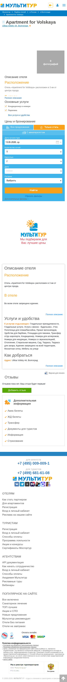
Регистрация (9, 507)
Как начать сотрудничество (18, 566)
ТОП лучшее (9, 607)
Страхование (15, 441)
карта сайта (7, 659)
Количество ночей (12, 147)
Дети (7, 167)
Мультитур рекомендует (16, 618)
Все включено (10, 599)
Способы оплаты (12, 536)
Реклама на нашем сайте (17, 514)
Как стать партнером (14, 499)
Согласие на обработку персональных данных (21, 645)
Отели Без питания (13, 622)
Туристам (10, 523)
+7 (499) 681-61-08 (33, 473)
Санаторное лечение (14, 603)
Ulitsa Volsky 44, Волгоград (15, 26)
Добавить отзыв (17, 390)
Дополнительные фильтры (16, 199)
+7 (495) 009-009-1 (33, 463)
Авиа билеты (15, 410)
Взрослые (9, 157)
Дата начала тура (12, 138)
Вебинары (8, 585)
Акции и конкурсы (12, 544)
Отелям (8, 493)
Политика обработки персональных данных (20, 647)
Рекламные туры (12, 581)
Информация (15, 434)
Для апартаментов (13, 503)
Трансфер (13, 422)
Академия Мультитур (14, 577)
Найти (33, 190)
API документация (13, 562)
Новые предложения (14, 614)
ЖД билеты (14, 416)
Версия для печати (56, 373)
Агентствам (11, 556)
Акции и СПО (10, 611)
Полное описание (13, 98)
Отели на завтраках (14, 626)
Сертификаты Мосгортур (16, 548)
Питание (8, 176)
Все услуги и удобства (19, 115)
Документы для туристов (22, 428)
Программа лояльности (16, 540)
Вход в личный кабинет (16, 510)
